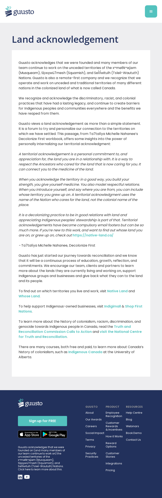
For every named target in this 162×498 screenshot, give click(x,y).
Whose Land (29, 296)
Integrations (114, 463)
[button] (151, 11)
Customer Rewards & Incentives (114, 426)
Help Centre (134, 412)
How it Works (114, 436)
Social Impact (94, 433)
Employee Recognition (114, 414)
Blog (129, 419)
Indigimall (112, 306)
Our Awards (93, 419)
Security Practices (91, 455)
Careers (91, 426)
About (89, 412)
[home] (63, 11)
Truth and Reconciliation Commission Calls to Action (75, 329)
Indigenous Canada (85, 352)
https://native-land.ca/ (93, 235)
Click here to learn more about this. (40, 469)
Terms (89, 440)
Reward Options (111, 445)
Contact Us (133, 440)
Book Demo (134, 433)
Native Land (117, 291)
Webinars (132, 426)
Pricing (110, 470)
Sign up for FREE (42, 420)
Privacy (90, 446)
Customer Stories (112, 455)
